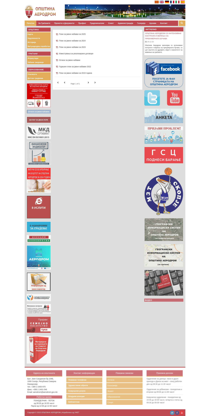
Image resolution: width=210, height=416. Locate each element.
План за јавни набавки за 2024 (72, 41)
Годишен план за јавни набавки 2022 (75, 67)
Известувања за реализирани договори (76, 53)
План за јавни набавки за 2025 (72, 34)
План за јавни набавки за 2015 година (75, 73)
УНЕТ (77, 412)
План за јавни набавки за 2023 (72, 47)
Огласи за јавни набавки (69, 60)
